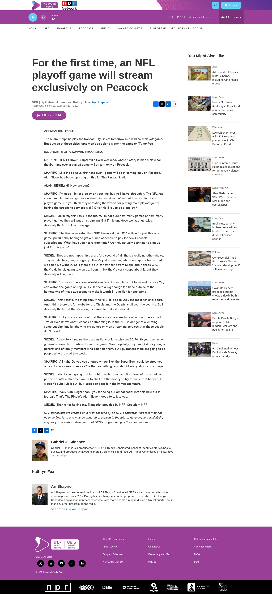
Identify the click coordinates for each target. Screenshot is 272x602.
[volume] (43, 25)
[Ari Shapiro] (40, 502)
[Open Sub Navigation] (38, 36)
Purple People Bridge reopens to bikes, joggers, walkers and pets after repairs (225, 331)
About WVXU (110, 554)
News (32, 36)
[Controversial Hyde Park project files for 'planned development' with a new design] (199, 266)
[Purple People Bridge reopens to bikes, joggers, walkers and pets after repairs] (199, 327)
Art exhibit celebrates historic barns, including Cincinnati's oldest (225, 85)
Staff (196, 569)
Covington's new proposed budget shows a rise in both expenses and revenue (225, 301)
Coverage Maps (202, 554)
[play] (33, 25)
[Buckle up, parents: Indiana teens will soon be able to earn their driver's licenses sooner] (199, 232)
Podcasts (86, 36)
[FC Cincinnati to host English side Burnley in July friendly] (199, 357)
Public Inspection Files (206, 546)
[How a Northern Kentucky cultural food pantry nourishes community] (199, 111)
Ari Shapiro (100, 110)
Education (217, 135)
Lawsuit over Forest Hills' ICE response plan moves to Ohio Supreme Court (224, 146)
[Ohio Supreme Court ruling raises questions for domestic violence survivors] (199, 171)
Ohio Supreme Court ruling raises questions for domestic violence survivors (226, 176)
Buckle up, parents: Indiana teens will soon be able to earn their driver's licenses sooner (226, 238)
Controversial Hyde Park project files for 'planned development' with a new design (226, 271)
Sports (215, 351)
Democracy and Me (158, 562)
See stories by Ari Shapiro (69, 517)
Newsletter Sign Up (113, 569)
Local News (218, 105)
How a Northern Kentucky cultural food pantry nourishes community (226, 115)
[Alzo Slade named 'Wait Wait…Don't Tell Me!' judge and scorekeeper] (199, 202)
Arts (214, 74)
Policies (152, 569)
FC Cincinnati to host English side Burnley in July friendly (225, 360)
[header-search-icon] (217, 9)
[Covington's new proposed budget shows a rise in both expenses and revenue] (199, 296)
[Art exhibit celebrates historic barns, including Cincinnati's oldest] (199, 80)
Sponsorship (179, 36)
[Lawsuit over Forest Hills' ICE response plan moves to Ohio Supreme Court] (199, 141)
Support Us (158, 36)
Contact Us (154, 554)
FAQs (197, 562)
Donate (234, 9)
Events (151, 546)
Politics (216, 260)
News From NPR (220, 195)
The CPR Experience (113, 546)
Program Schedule (112, 562)
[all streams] (231, 25)
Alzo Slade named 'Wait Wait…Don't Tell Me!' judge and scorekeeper (225, 206)
